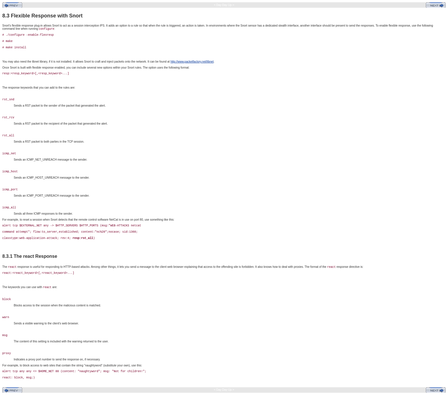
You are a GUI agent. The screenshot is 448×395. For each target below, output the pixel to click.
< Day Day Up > (224, 5)
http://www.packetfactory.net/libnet (192, 61)
